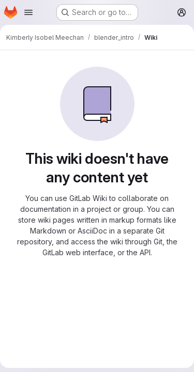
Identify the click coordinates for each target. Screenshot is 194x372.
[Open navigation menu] (28, 12)
